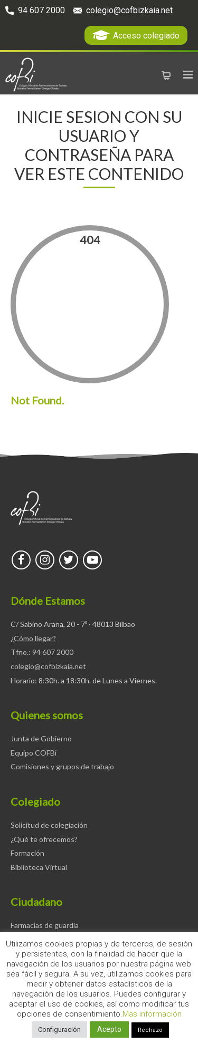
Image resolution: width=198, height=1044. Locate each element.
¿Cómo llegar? (33, 638)
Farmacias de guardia (45, 925)
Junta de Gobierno (41, 738)
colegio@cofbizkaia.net (129, 10)
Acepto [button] (109, 1029)
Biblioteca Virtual (39, 867)
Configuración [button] (59, 1029)
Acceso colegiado (146, 36)
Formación (27, 852)
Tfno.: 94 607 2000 (42, 651)
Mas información (152, 1014)
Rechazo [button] (150, 1030)
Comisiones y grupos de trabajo (62, 766)
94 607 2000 (41, 10)
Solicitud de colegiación (49, 824)
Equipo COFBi (33, 752)
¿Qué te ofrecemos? (44, 839)
